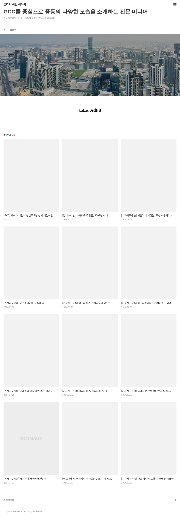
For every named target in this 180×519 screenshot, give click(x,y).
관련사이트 (9, 500)
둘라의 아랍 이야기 (15, 4)
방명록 (13, 29)
